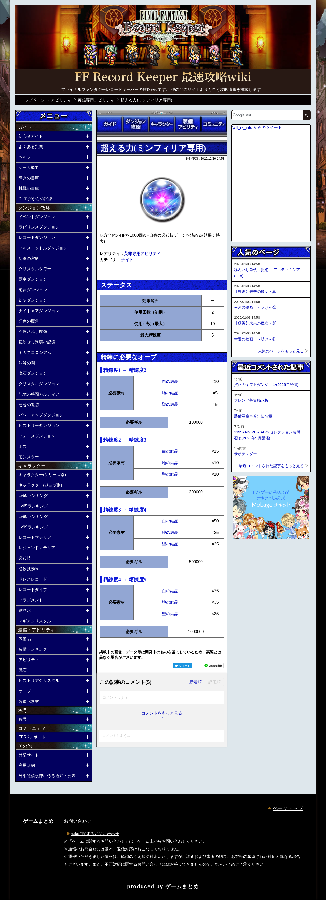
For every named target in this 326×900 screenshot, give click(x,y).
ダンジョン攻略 (135, 124)
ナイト (127, 260)
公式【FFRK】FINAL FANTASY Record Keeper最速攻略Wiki (163, 77)
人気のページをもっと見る (281, 351)
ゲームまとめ (182, 886)
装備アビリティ (188, 124)
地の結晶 (170, 393)
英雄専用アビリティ (142, 253)
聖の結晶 (170, 404)
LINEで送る (213, 665)
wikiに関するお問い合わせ (95, 833)
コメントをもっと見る (161, 713)
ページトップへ (244, 553)
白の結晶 (170, 381)
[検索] (267, 115)
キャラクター (162, 124)
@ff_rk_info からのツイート (257, 127)
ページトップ (288, 808)
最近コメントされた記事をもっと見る (271, 466)
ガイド (110, 124)
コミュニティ (214, 124)
